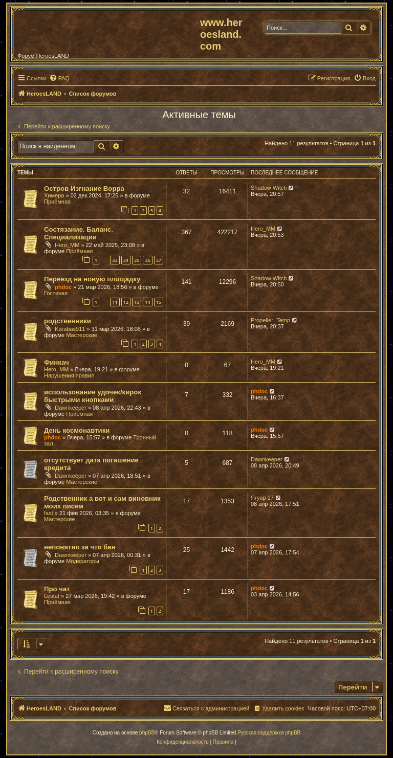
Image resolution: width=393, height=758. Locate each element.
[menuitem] (59, 78)
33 (114, 260)
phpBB (147, 732)
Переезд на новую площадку (92, 279)
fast (48, 513)
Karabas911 (70, 329)
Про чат (57, 589)
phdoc (63, 287)
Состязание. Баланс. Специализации (78, 233)
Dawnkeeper (70, 408)
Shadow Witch (269, 188)
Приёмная (57, 201)
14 (147, 302)
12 (125, 302)
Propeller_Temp (270, 320)
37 (158, 260)
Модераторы (82, 561)
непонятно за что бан (80, 547)
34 (125, 260)
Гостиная (56, 293)
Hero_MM (67, 245)
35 (136, 260)
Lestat (51, 596)
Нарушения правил (69, 375)
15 (158, 302)
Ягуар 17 (262, 498)
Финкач (56, 362)
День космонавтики (77, 430)
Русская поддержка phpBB (268, 732)
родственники (67, 321)
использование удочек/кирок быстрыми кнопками (92, 396)
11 (114, 302)
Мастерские (81, 335)
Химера (54, 195)
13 (136, 302)
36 (147, 260)
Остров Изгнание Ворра (84, 188)
